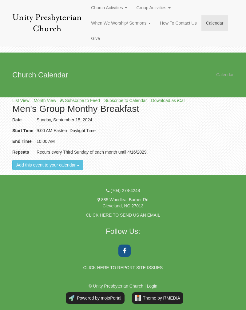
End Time (22, 141)
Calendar (215, 23)
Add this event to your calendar (47, 165)
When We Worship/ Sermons (121, 23)
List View (21, 100)
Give (95, 38)
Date (17, 119)
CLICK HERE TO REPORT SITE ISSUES (123, 267)
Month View (45, 100)
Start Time (22, 130)
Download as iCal (167, 100)
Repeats (20, 152)
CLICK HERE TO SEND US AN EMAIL (123, 215)
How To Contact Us (178, 23)
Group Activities (154, 7)
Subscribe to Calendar (125, 100)
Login (152, 286)
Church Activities (109, 7)
